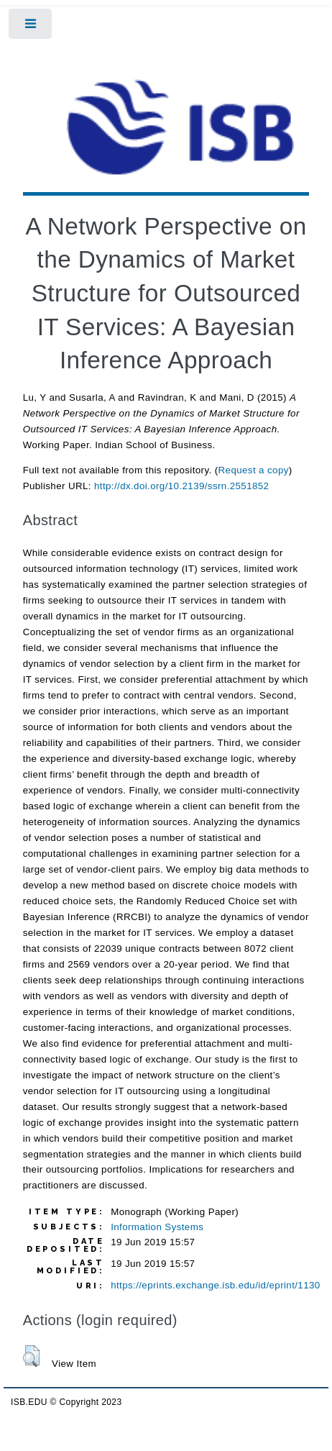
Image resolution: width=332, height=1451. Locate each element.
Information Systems (157, 1227)
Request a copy (253, 470)
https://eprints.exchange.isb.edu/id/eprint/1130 (215, 1285)
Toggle (31, 27)
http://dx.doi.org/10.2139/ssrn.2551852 (181, 486)
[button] (31, 1356)
